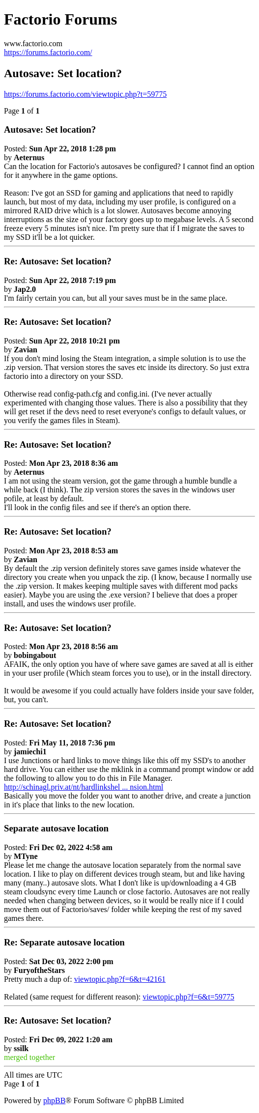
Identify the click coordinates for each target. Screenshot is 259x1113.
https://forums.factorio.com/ (48, 52)
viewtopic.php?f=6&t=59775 (188, 997)
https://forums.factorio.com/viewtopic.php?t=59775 (85, 94)
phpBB (54, 1100)
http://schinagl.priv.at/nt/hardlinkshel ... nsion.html (83, 787)
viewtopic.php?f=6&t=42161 (120, 979)
